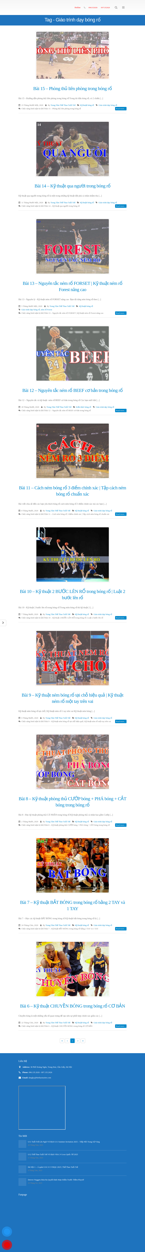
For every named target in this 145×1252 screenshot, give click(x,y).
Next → (83, 1040)
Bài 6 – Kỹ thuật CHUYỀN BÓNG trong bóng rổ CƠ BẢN (72, 1005)
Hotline (77, 7)
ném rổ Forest (46, 310)
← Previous (62, 1040)
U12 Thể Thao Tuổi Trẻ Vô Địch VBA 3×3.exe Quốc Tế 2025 (53, 1154)
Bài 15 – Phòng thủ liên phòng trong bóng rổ (72, 88)
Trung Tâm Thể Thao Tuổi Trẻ (63, 105)
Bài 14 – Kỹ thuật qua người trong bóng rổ (72, 185)
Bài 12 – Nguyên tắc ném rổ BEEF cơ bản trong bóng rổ (72, 390)
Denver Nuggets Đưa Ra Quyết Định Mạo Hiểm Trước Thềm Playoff (56, 1180)
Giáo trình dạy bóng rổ (108, 105)
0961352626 (93, 7)
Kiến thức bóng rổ (83, 407)
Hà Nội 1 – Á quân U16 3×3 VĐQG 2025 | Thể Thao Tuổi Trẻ (53, 1167)
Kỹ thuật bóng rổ (87, 105)
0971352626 (105, 7)
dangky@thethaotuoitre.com (40, 1078)
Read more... (121, 109)
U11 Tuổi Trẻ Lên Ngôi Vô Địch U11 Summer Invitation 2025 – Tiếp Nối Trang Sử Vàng (64, 1142)
